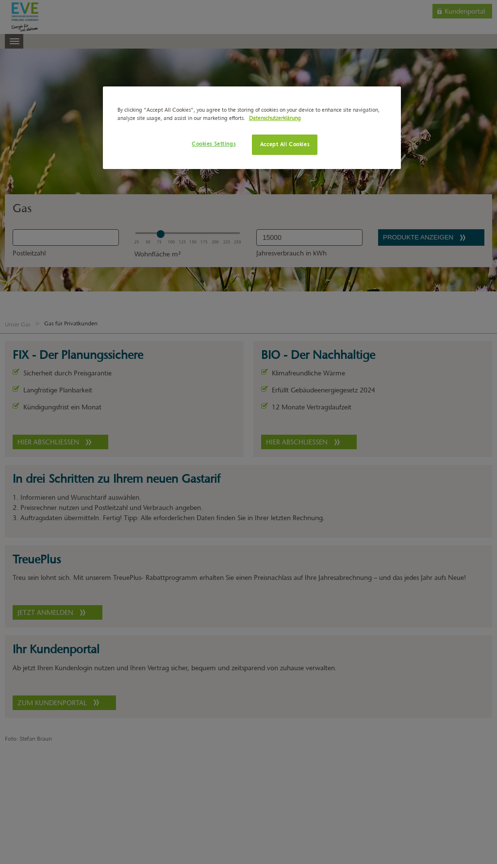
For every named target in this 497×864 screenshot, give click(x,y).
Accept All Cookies (284, 144)
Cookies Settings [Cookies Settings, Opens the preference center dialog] (213, 143)
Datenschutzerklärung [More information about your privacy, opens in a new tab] (275, 118)
